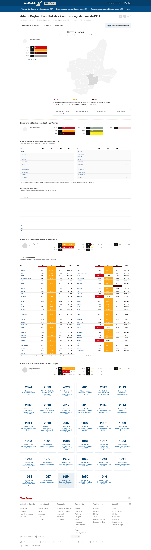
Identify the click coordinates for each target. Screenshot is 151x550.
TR (108, 3)
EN (111, 3)
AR (114, 3)
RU (119, 3)
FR (116, 3)
